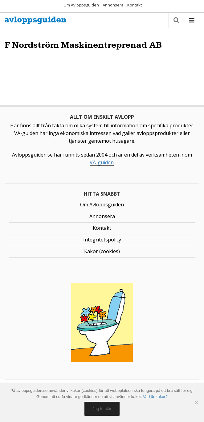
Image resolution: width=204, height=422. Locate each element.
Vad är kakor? (155, 396)
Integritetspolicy (102, 239)
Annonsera (113, 5)
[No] (196, 402)
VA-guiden (102, 162)
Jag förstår (101, 408)
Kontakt (134, 5)
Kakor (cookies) (102, 251)
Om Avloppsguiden (81, 5)
